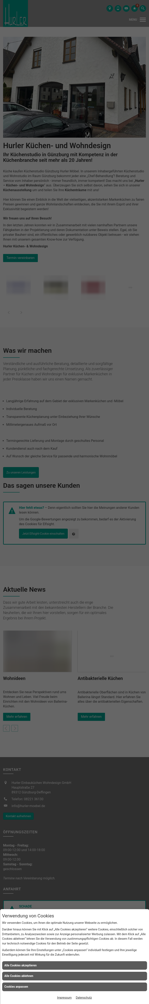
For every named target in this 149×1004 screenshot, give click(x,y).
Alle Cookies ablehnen (18, 976)
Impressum (64, 997)
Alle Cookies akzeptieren (20, 965)
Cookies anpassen (16, 986)
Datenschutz (84, 997)
